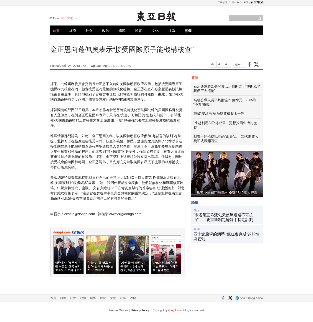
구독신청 (222, 2)
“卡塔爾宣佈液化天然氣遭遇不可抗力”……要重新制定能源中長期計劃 (223, 217)
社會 (89, 31)
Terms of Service (118, 310)
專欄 (188, 31)
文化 (155, 31)
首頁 (56, 31)
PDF (246, 2)
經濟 (72, 31)
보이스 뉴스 (235, 2)
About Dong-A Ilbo (249, 298)
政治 (105, 31)
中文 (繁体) (67, 18)
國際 (122, 31)
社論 (171, 31)
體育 (138, 31)
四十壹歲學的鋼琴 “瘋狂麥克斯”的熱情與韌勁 (226, 236)
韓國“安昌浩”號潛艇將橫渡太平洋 (218, 113)
